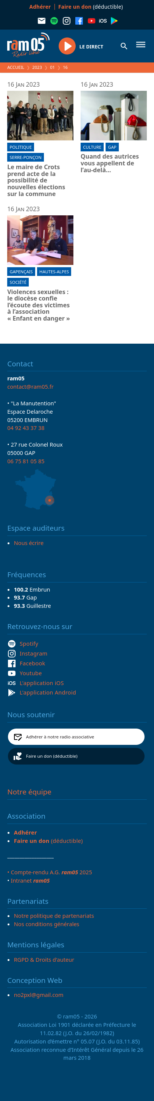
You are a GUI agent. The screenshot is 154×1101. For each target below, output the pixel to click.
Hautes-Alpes (54, 271)
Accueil (15, 67)
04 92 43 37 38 (25, 427)
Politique (21, 147)
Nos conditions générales (46, 924)
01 (52, 67)
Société (18, 282)
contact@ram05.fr (30, 386)
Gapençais (21, 271)
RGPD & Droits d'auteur (44, 959)
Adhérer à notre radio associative (60, 737)
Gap (112, 147)
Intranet (30, 880)
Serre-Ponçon (26, 157)
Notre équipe (29, 792)
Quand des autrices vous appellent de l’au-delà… (110, 163)
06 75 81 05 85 (25, 461)
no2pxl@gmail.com (39, 994)
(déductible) (90, 6)
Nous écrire (29, 543)
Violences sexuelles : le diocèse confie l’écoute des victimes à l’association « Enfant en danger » (38, 305)
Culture (92, 147)
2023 (37, 67)
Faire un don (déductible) (52, 756)
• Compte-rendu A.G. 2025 (49, 872)
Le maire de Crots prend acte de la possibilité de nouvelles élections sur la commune (36, 180)
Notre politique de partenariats (54, 915)
